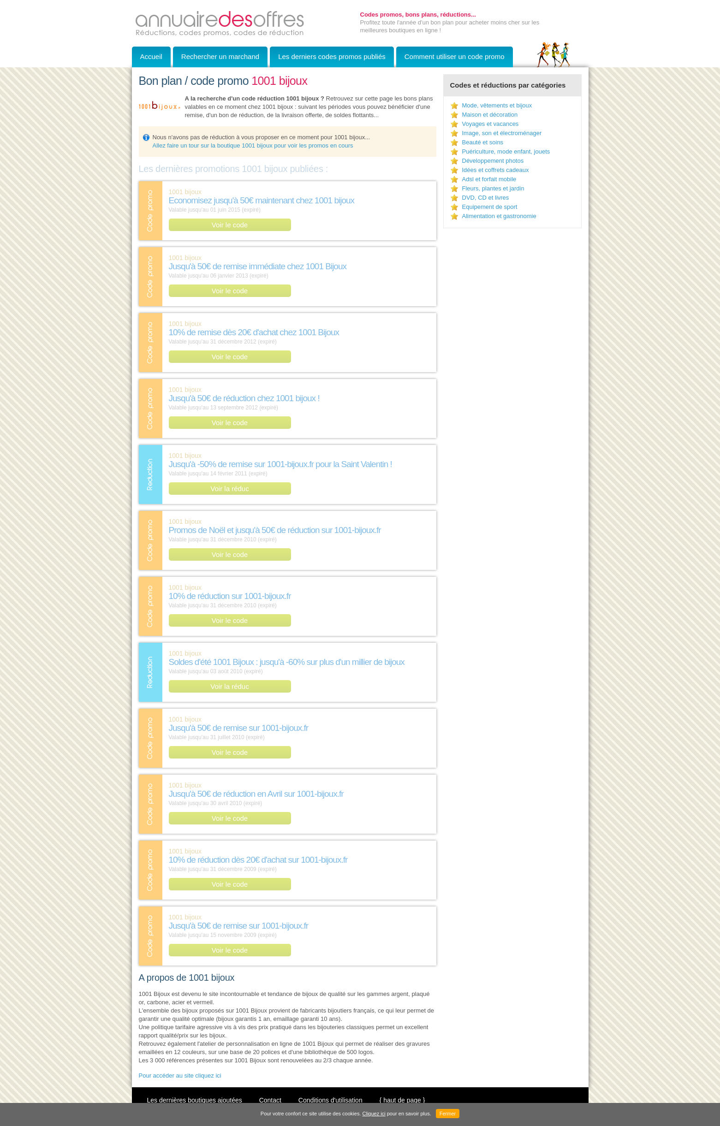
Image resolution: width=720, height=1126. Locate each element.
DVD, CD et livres (485, 197)
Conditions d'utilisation (330, 1100)
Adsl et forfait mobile (489, 179)
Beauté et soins (483, 142)
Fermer (448, 1113)
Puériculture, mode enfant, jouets (506, 151)
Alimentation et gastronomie (499, 216)
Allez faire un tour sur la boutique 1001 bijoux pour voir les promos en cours (253, 145)
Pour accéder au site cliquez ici (180, 1075)
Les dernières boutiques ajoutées (194, 1100)
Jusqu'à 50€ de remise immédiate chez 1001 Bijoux (257, 266)
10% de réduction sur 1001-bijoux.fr (230, 596)
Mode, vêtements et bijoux (497, 105)
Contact (270, 1100)
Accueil (151, 56)
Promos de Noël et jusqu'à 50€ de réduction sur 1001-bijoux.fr (275, 530)
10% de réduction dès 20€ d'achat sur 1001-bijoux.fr (258, 860)
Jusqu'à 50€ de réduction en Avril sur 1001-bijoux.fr (256, 794)
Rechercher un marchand (220, 56)
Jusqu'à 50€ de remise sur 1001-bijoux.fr (239, 728)
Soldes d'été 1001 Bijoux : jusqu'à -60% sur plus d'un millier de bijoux (287, 662)
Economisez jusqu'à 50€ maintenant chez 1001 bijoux (262, 200)
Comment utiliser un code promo (455, 56)
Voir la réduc (229, 488)
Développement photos (493, 160)
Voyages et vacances (490, 123)
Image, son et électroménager (502, 133)
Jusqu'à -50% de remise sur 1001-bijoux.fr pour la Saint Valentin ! (280, 464)
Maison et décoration (490, 114)
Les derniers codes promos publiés (332, 56)
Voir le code (230, 225)
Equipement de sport (490, 206)
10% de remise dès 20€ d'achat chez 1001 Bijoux (254, 332)
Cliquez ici (374, 1113)
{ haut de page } (402, 1100)
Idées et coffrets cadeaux (495, 169)
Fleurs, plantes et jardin (493, 188)
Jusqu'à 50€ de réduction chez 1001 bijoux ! (244, 398)
